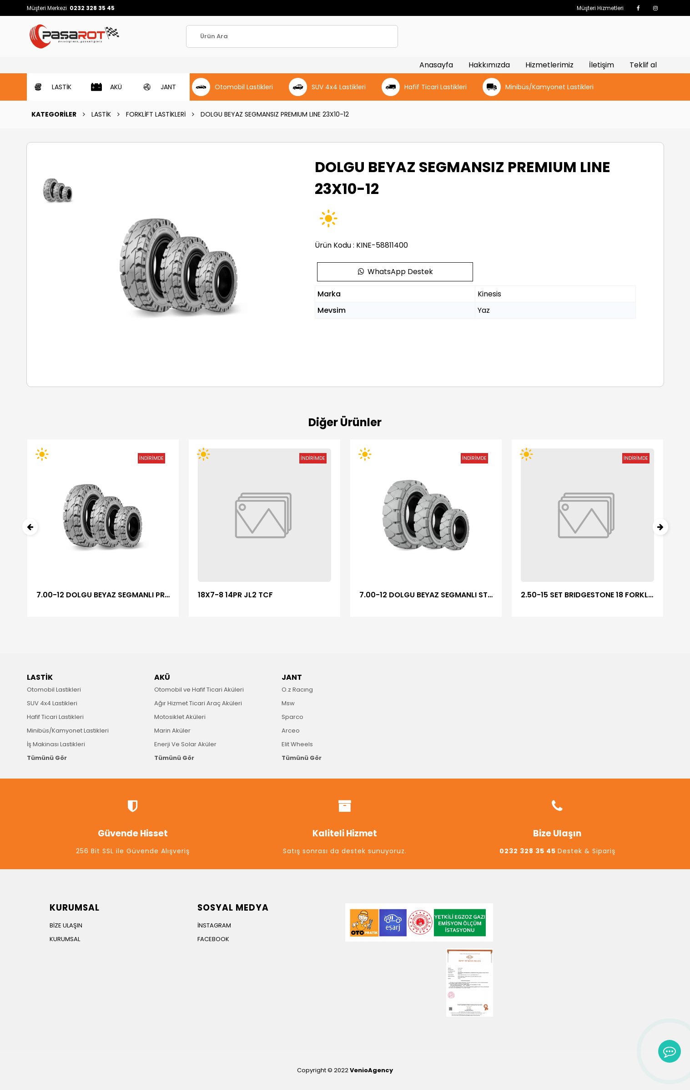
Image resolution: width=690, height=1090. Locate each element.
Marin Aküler (172, 730)
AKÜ (162, 677)
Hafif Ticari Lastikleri (55, 717)
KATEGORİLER (53, 114)
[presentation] (30, 527)
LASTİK (101, 114)
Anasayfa (436, 65)
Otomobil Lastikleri (54, 689)
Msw (288, 703)
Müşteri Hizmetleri (600, 8)
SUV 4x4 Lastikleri (52, 703)
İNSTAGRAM (214, 925)
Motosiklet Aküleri (180, 717)
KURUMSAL (65, 939)
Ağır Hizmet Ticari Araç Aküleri (198, 703)
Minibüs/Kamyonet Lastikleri (68, 730)
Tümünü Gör (47, 758)
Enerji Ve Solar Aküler (185, 744)
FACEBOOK (213, 939)
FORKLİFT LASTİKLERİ (156, 114)
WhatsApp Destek (395, 272)
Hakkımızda (489, 65)
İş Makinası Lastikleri (56, 744)
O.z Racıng (297, 689)
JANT (292, 677)
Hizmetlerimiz (549, 65)
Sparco (292, 717)
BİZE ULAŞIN (66, 925)
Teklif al (643, 65)
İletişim (601, 65)
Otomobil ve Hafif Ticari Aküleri (199, 689)
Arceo (291, 730)
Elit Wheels (297, 744)
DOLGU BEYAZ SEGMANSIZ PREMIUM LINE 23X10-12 (275, 114)
